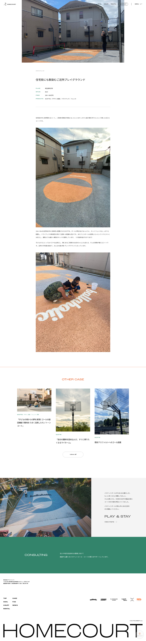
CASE (14, 598)
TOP (5, 598)
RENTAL (113, 4)
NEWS (15, 605)
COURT (106, 4)
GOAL (99, 4)
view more (110, 522)
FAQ (14, 602)
